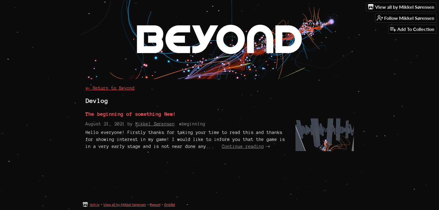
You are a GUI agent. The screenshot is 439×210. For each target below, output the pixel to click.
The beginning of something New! (130, 114)
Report (155, 204)
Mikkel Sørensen (155, 124)
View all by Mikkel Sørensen (124, 204)
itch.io (94, 204)
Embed (169, 204)
